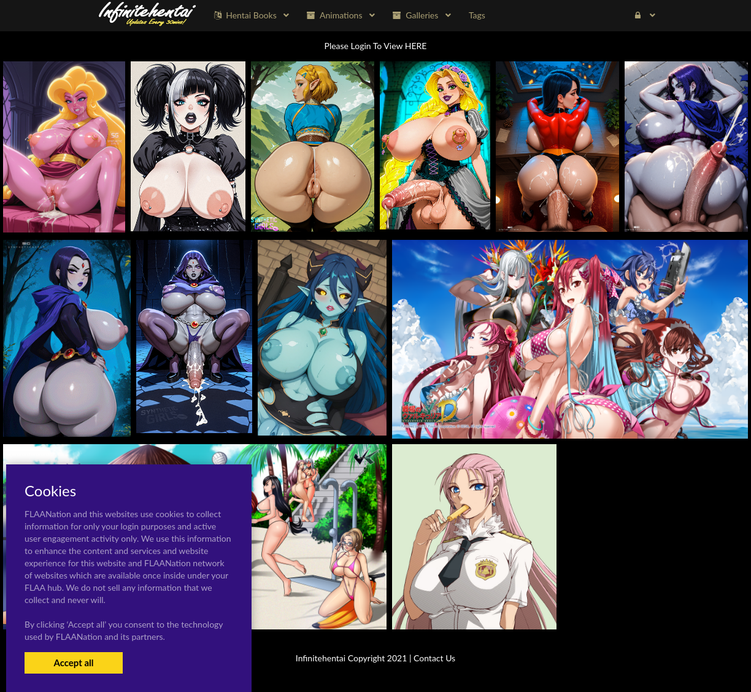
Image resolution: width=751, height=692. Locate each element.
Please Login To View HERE (376, 45)
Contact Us (434, 658)
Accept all (73, 662)
